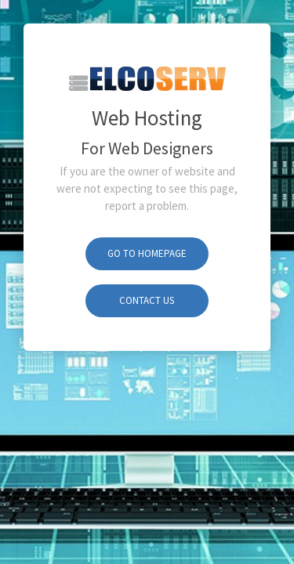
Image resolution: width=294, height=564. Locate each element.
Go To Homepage (147, 253)
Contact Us (146, 300)
